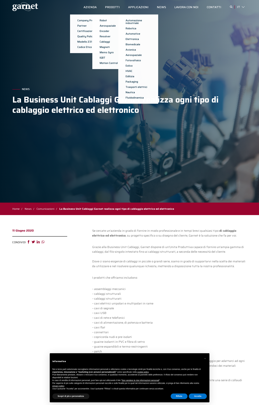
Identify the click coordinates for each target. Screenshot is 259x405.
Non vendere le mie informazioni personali (140, 380)
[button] (205, 358)
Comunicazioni (45, 209)
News (26, 89)
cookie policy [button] (143, 372)
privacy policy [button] (58, 386)
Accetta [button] (197, 396)
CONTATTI (214, 7)
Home (16, 209)
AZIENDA (90, 7)
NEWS (161, 7)
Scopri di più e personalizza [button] (71, 396)
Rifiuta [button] (179, 396)
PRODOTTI (112, 7)
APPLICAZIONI (138, 7)
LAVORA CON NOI (186, 7)
